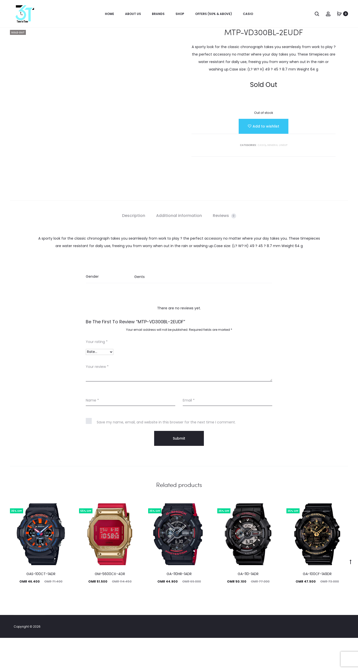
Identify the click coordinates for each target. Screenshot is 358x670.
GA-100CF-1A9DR (317, 605)
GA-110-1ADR (248, 605)
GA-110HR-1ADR (179, 605)
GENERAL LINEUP (277, 145)
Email (189, 432)
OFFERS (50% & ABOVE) (213, 14)
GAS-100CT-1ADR (40, 605)
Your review (97, 398)
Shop (180, 14)
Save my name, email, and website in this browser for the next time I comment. (166, 454)
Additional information (179, 248)
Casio (248, 14)
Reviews (224, 248)
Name (92, 432)
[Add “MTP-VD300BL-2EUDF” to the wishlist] (263, 126)
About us (133, 14)
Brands (158, 14)
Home (109, 14)
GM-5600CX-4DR (110, 605)
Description (133, 248)
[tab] (133, 248)
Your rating (97, 373)
